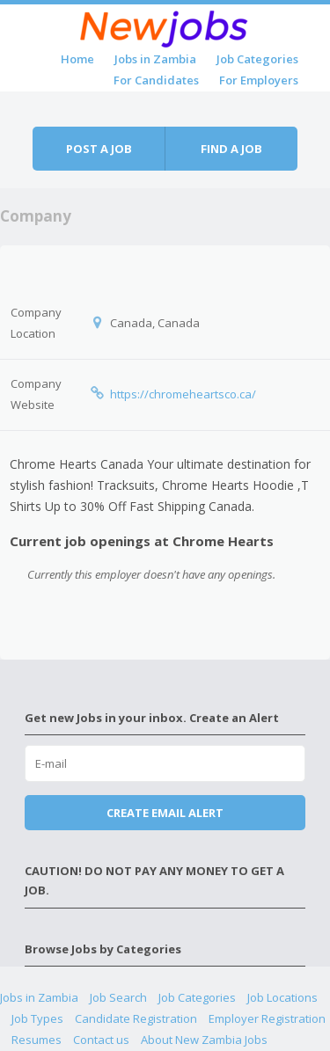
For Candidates (156, 80)
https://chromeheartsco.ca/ (183, 394)
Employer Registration (267, 1018)
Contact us (101, 1039)
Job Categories (257, 59)
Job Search (118, 997)
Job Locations (282, 997)
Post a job (99, 149)
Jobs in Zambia (155, 59)
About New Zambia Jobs (204, 1039)
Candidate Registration (136, 1018)
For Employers (258, 80)
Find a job (231, 149)
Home (77, 59)
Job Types (37, 1018)
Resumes (36, 1039)
